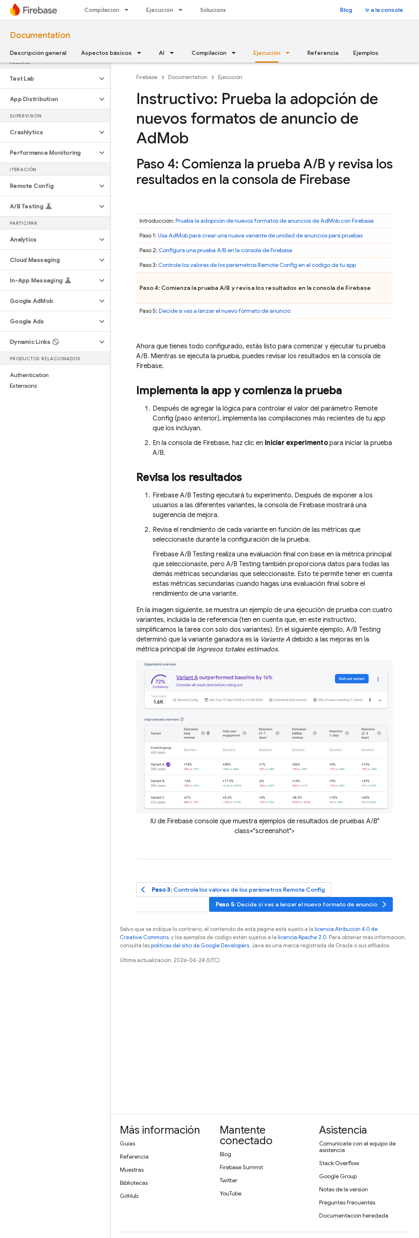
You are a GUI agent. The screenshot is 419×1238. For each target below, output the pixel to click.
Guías (127, 1143)
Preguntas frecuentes (347, 1202)
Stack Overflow (339, 1163)
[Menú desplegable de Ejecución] (183, 10)
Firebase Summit (241, 1167)
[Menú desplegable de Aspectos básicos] (141, 53)
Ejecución (159, 10)
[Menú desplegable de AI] (174, 53)
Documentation (40, 35)
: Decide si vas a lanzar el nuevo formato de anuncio (302, 904)
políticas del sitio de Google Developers (200, 945)
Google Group (338, 1176)
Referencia (322, 52)
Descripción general (38, 52)
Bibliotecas (134, 1182)
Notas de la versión (343, 1189)
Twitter (228, 1180)
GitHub (129, 1196)
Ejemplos (365, 52)
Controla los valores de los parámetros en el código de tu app (257, 265)
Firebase (147, 77)
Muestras (132, 1169)
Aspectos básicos (106, 52)
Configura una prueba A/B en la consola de (225, 250)
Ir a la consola (384, 10)
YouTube (230, 1193)
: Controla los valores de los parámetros (233, 890)
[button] (48, 78)
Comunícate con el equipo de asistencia (357, 1147)
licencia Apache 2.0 (302, 937)
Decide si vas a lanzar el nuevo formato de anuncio (225, 310)
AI (161, 52)
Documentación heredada (353, 1215)
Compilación (101, 10)
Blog (346, 10)
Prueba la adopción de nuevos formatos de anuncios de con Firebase (275, 220)
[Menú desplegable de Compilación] (129, 10)
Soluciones (215, 10)
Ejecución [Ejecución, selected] (266, 52)
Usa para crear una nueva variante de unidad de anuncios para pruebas (260, 235)
